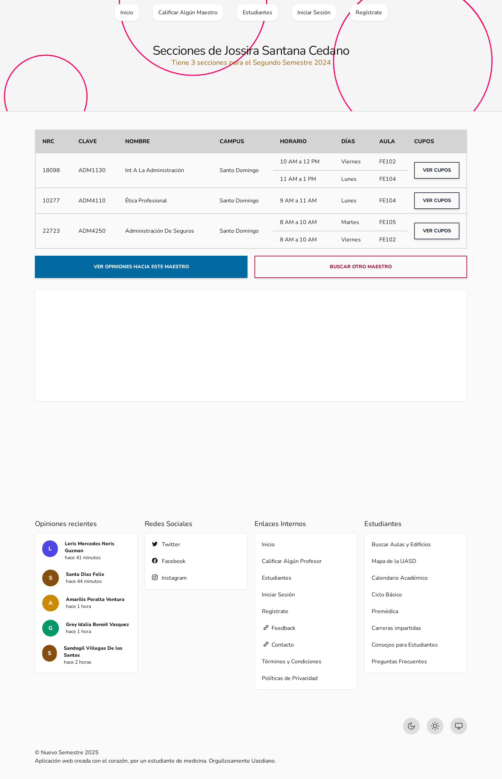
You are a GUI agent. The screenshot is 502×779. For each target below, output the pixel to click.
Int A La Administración (154, 170)
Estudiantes (276, 578)
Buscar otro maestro (361, 266)
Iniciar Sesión (278, 595)
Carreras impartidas (396, 628)
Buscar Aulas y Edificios (401, 544)
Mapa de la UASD (394, 561)
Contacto (278, 645)
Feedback (278, 628)
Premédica (385, 611)
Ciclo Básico (387, 595)
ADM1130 (92, 170)
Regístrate (275, 611)
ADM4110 (92, 201)
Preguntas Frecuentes (399, 661)
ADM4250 (92, 231)
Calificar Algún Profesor (292, 561)
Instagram (169, 578)
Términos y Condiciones (291, 661)
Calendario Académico (400, 578)
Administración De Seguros (159, 231)
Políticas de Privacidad (290, 678)
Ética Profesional (146, 201)
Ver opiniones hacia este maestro (141, 266)
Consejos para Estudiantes (405, 645)
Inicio (268, 544)
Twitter (166, 544)
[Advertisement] (251, 345)
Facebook (168, 561)
